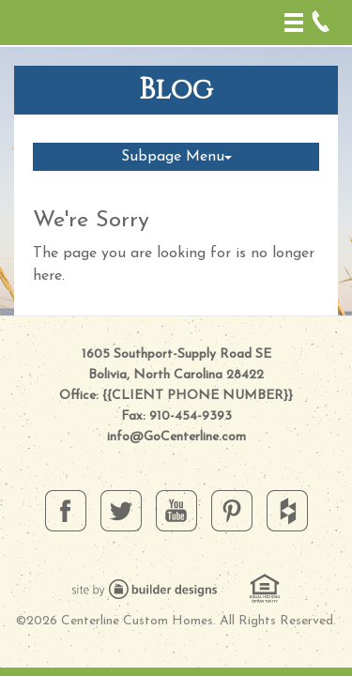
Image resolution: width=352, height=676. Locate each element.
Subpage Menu (176, 156)
